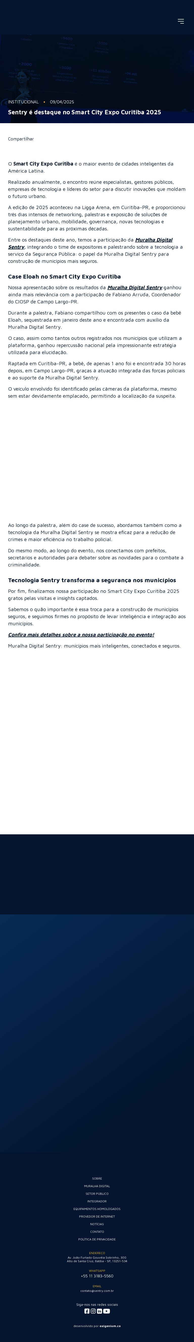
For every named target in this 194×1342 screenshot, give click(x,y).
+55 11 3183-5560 (97, 1276)
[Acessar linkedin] (99, 1311)
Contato (97, 1232)
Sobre (97, 1178)
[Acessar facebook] (87, 1311)
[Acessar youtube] (106, 1311)
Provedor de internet (97, 1216)
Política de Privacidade (97, 1239)
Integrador (97, 1201)
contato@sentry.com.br (97, 1291)
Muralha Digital (97, 1186)
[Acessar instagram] (93, 1311)
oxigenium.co (110, 1326)
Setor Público (97, 1194)
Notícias (97, 1224)
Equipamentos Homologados (97, 1209)
